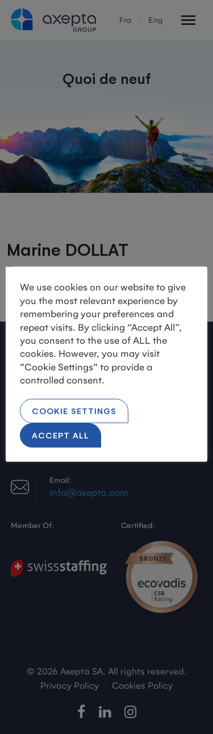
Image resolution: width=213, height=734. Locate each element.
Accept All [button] (60, 434)
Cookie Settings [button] (74, 410)
